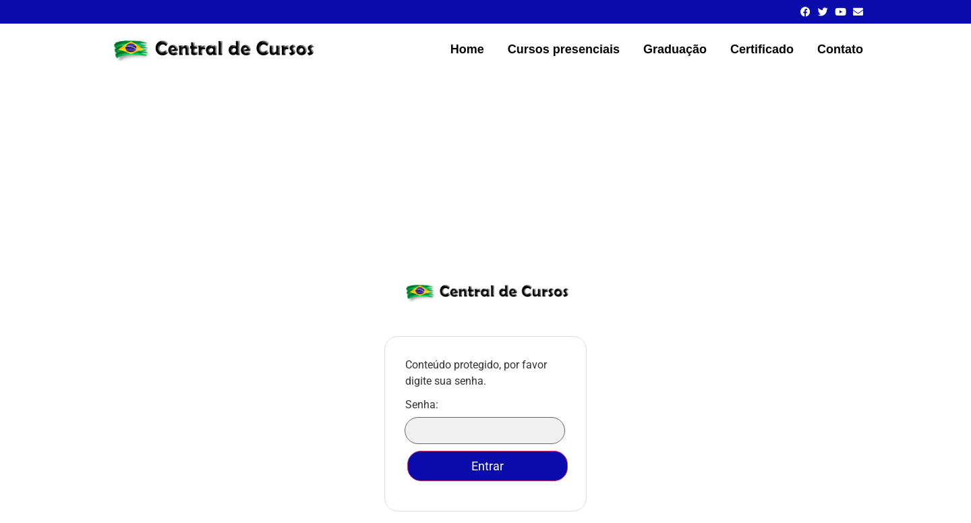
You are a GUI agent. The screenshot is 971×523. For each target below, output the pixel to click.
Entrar (487, 466)
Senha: (485, 422)
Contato (840, 49)
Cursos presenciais (564, 49)
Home (467, 49)
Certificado (762, 49)
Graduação (675, 49)
